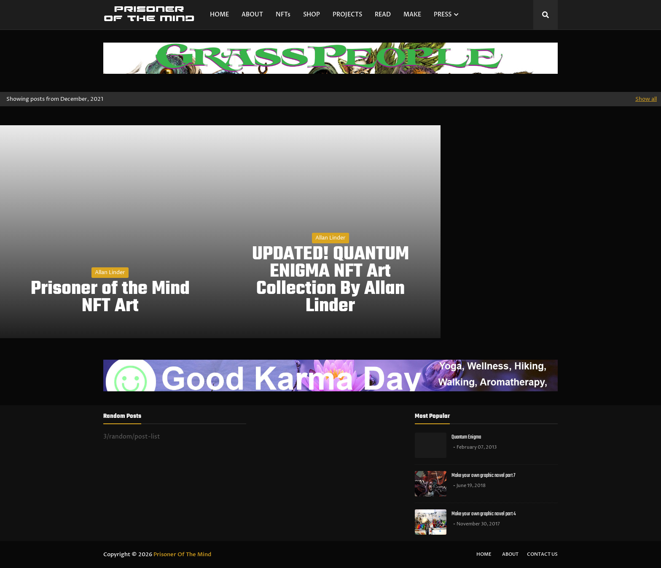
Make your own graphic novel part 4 (483, 513)
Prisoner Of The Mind (182, 554)
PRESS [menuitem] (442, 15)
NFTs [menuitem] (283, 15)
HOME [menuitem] (219, 15)
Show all (646, 99)
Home (484, 554)
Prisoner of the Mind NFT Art (110, 298)
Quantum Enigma (466, 437)
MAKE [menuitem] (412, 15)
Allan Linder (110, 272)
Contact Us (542, 554)
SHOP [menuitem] (311, 15)
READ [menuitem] (383, 15)
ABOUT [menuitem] (252, 15)
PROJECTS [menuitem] (347, 15)
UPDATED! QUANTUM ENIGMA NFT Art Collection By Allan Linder (330, 280)
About (510, 554)
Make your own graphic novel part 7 (483, 475)
